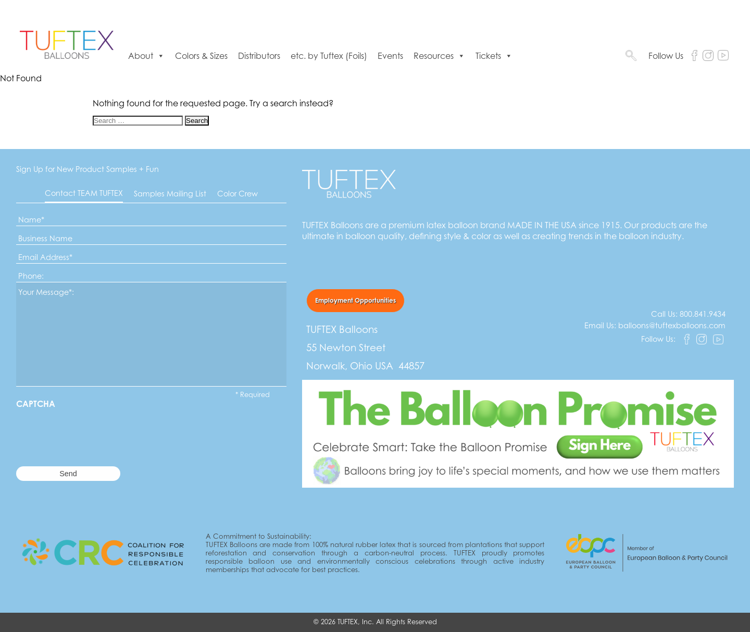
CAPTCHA (35, 404)
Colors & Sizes (201, 56)
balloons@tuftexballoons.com (672, 325)
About (146, 55)
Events (390, 56)
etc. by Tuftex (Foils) (329, 56)
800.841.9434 (703, 313)
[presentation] (95, 429)
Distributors (259, 56)
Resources (439, 55)
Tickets (494, 55)
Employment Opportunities (355, 300)
